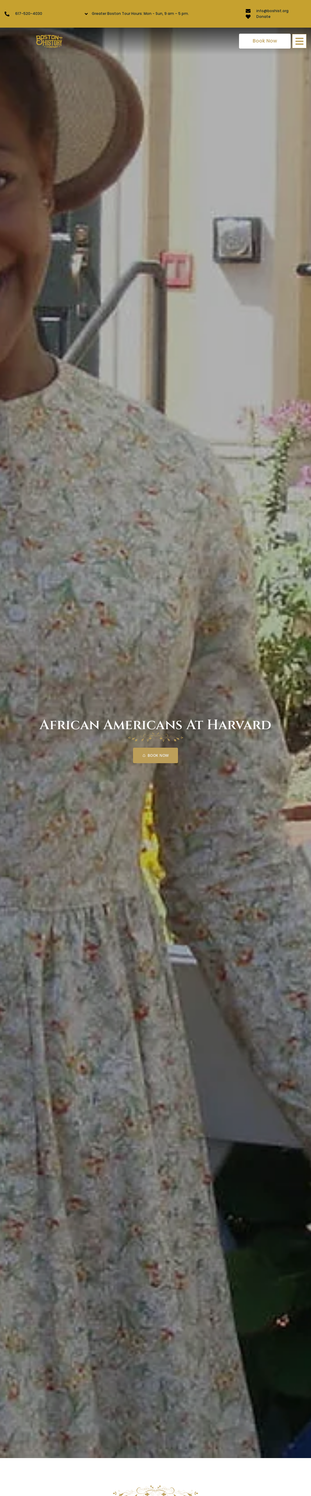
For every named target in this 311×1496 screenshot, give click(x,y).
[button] (299, 41)
